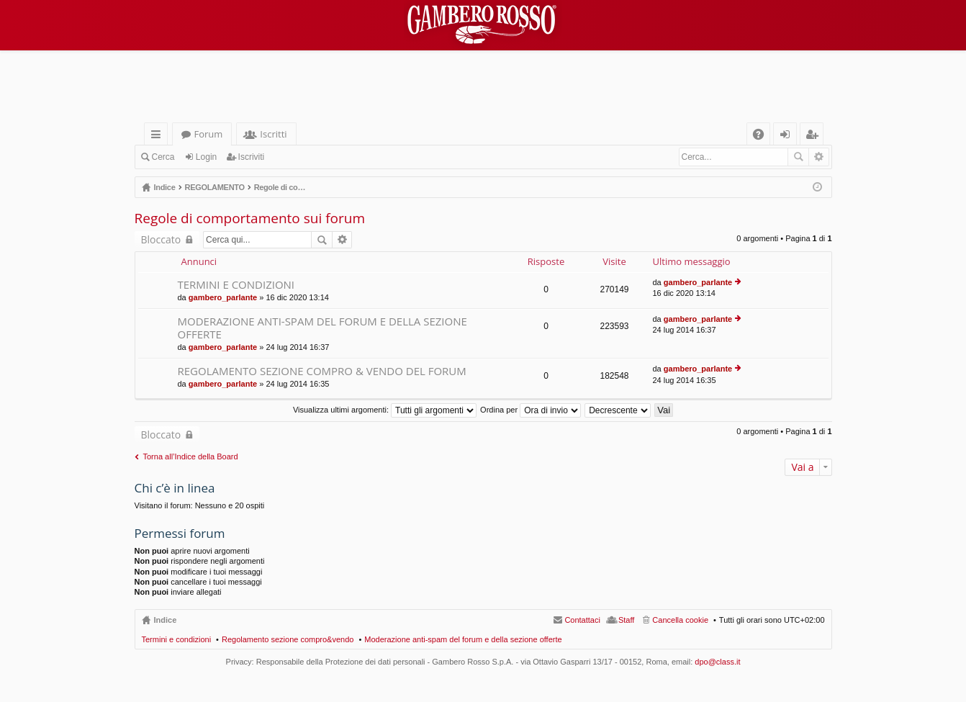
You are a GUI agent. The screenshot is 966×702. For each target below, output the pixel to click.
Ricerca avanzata (819, 157)
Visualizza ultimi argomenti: (385, 409)
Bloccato (161, 239)
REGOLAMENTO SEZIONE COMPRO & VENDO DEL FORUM (322, 371)
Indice (165, 620)
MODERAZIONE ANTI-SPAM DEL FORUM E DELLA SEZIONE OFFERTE (322, 328)
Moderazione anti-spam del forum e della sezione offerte (462, 639)
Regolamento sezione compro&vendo (287, 639)
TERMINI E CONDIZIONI (236, 285)
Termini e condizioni (177, 639)
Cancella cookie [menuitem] (680, 620)
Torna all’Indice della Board (190, 456)
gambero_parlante (223, 297)
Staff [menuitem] (626, 620)
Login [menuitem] (788, 136)
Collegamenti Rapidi (158, 136)
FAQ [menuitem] (762, 136)
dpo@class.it (717, 661)
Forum (208, 133)
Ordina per (530, 409)
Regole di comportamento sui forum (250, 218)
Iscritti (273, 133)
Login (206, 157)
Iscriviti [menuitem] (814, 136)
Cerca (163, 157)
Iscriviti (251, 157)
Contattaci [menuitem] (582, 620)
